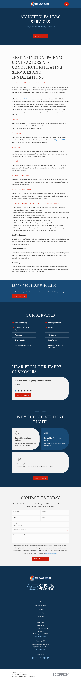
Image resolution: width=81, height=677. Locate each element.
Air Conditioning (40, 605)
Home (40, 598)
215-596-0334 (46, 589)
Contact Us (40, 617)
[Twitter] (41, 658)
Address (15, 523)
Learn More (19, 296)
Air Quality (40, 613)
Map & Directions (40, 636)
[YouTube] (44, 658)
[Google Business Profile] (33, 658)
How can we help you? (19, 535)
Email (43, 517)
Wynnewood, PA (60, 140)
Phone (14, 517)
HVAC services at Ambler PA (32, 99)
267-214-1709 (46, 585)
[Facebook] (36, 658)
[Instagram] (48, 658)
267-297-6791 (47, 587)
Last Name (45, 511)
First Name (16, 511)
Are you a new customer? (19, 529)
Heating (40, 609)
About (40, 601)
